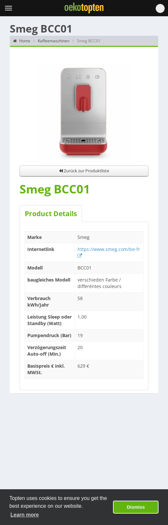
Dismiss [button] (136, 507)
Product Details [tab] (51, 213)
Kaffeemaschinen (53, 41)
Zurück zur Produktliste (84, 171)
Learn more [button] (24, 515)
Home (21, 41)
